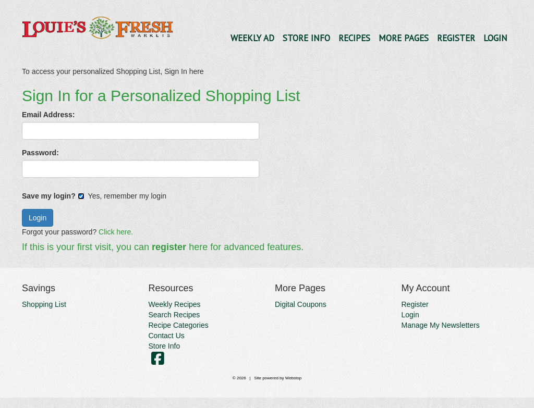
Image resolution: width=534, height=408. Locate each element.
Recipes (354, 38)
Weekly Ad (252, 38)
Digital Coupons (300, 304)
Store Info (306, 38)
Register (456, 38)
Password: (40, 153)
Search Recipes (174, 315)
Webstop (293, 378)
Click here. (116, 232)
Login (495, 38)
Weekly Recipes (175, 304)
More (404, 38)
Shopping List (44, 304)
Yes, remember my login (122, 196)
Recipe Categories (179, 325)
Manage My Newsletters (441, 325)
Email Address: (48, 114)
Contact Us (167, 335)
